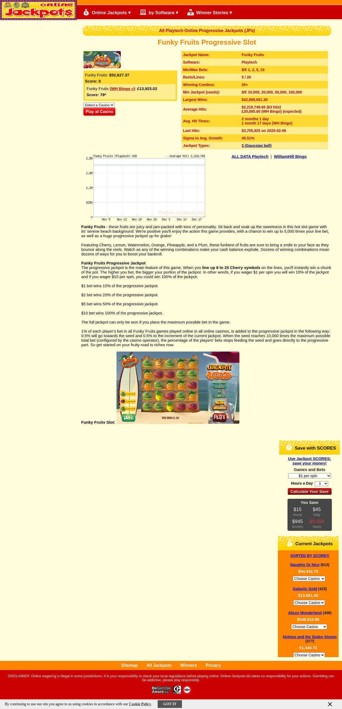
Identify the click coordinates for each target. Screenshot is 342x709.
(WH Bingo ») (122, 88)
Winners (188, 665)
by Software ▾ (159, 12)
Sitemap (129, 665)
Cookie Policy (140, 704)
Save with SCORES (311, 447)
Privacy (213, 665)
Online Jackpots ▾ (107, 12)
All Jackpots (159, 665)
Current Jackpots (309, 543)
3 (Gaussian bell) (256, 145)
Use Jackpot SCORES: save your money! (309, 460)
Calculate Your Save (309, 491)
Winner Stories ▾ (209, 12)
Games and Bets (309, 469)
